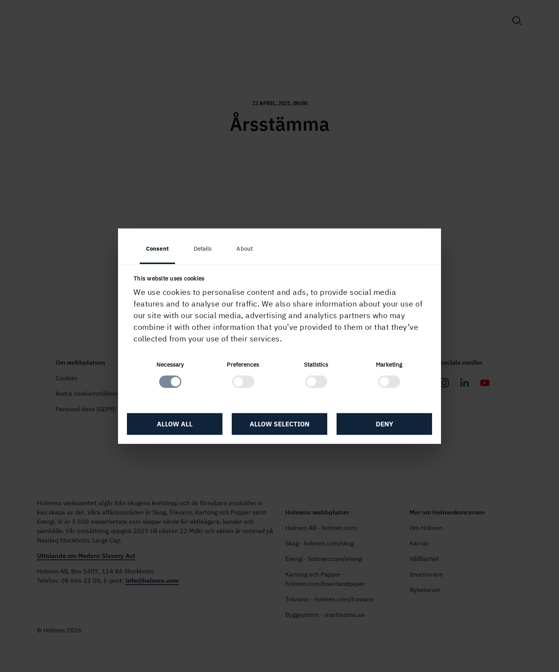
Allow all (175, 424)
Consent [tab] (157, 248)
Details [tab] (203, 248)
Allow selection (279, 424)
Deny (384, 424)
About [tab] (244, 248)
